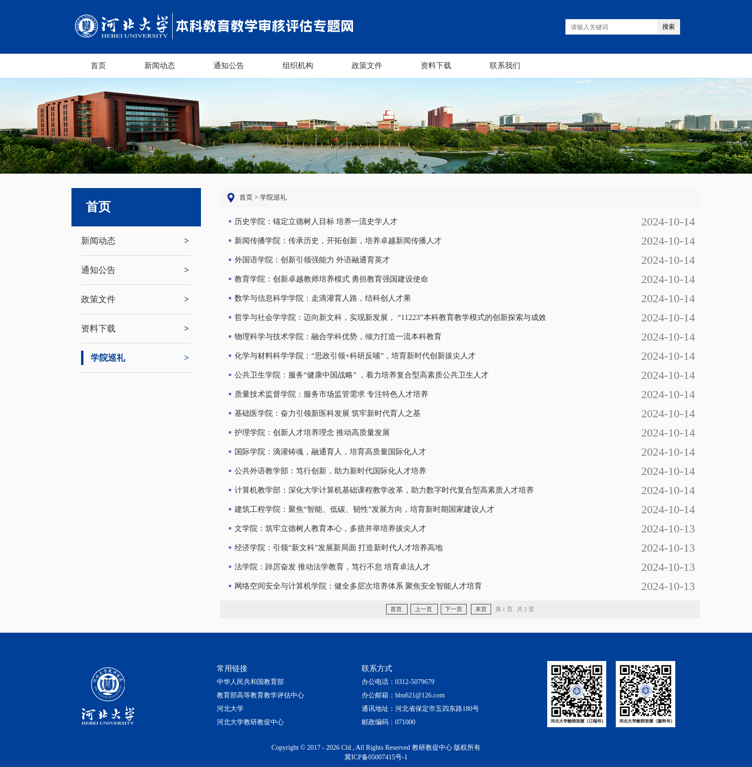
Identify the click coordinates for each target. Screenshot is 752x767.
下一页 (453, 609)
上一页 (424, 609)
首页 (98, 207)
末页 (481, 609)
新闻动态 (98, 241)
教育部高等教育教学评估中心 (260, 695)
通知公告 (98, 270)
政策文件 (98, 299)
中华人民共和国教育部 (250, 681)
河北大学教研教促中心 (250, 722)
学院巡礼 (103, 358)
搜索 (668, 26)
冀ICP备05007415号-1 (375, 757)
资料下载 (98, 328)
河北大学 (230, 708)
